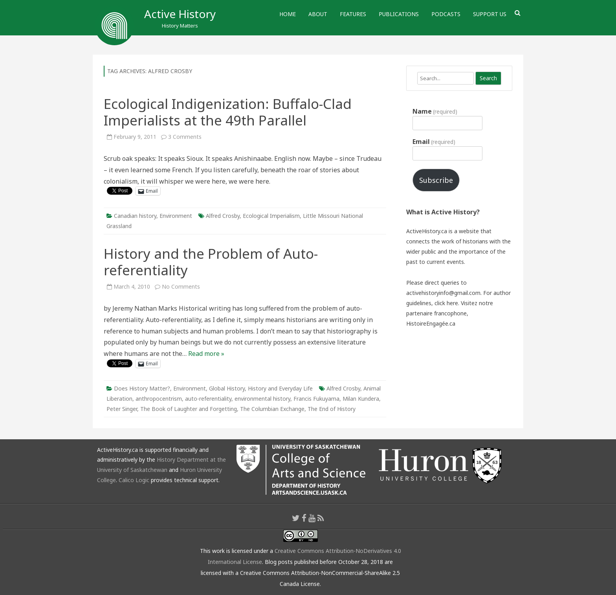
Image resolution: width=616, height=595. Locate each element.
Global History (227, 388)
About (317, 14)
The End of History (332, 409)
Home (287, 14)
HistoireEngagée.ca (430, 323)
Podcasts (445, 14)
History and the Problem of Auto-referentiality (211, 261)
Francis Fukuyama (316, 398)
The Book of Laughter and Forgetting (188, 409)
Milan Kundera (361, 398)
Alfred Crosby (223, 215)
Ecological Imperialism (271, 215)
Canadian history (135, 215)
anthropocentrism (159, 398)
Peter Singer (121, 409)
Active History (180, 14)
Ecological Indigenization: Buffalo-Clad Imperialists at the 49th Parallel (228, 111)
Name (434, 111)
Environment (176, 215)
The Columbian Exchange (272, 409)
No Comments (181, 286)
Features (353, 14)
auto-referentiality (208, 398)
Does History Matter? (142, 388)
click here (446, 303)
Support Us (489, 14)
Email (433, 141)
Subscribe (436, 180)
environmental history (262, 398)
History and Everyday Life (280, 388)
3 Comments (185, 136)
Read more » (206, 353)
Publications (399, 14)
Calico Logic (134, 480)
